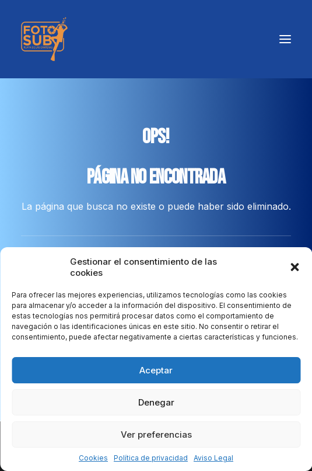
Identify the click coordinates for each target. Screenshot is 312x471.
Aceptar (156, 370)
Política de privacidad (151, 457)
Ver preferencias (156, 434)
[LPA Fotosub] (44, 39)
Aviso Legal (213, 457)
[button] (294, 267)
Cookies (93, 457)
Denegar (156, 402)
